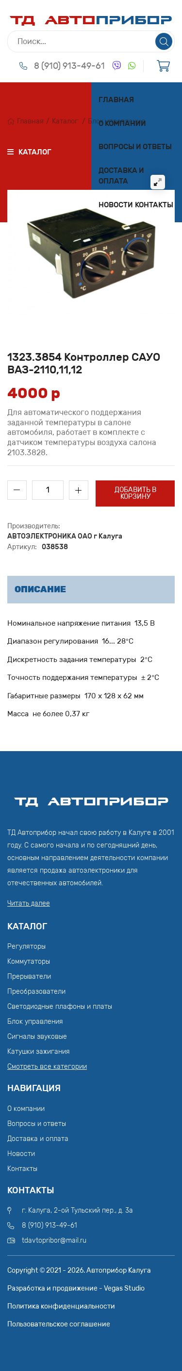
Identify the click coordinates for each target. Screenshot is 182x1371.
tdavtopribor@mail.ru (54, 1240)
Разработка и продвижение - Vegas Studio (76, 1288)
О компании (122, 123)
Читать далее (28, 903)
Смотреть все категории (47, 1067)
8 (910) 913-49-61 (69, 66)
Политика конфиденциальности (61, 1306)
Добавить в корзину (135, 493)
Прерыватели (29, 976)
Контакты (154, 204)
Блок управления (35, 1021)
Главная (116, 99)
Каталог (65, 121)
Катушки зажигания (38, 1052)
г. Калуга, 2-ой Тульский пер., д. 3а (77, 1210)
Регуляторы (26, 946)
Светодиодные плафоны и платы (59, 1006)
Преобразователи (36, 991)
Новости (116, 204)
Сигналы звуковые (37, 1036)
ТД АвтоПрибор (91, 797)
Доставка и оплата (121, 176)
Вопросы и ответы (135, 146)
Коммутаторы (28, 961)
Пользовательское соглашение (58, 1324)
